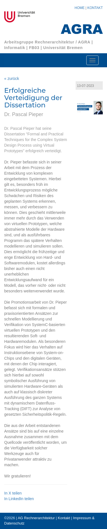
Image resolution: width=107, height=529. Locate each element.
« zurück (11, 78)
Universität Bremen (63, 47)
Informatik (14, 47)
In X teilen (13, 493)
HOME (80, 8)
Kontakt (64, 518)
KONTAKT (95, 8)
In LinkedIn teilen (19, 498)
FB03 (34, 47)
